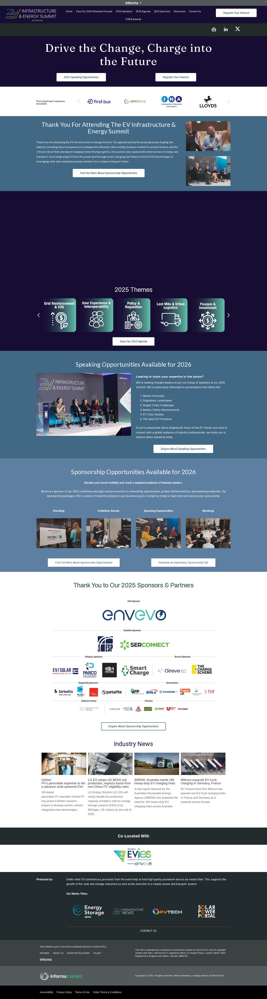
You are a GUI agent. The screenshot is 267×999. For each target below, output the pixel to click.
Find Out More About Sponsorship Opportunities (108, 173)
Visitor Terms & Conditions (107, 992)
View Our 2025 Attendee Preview (94, 11)
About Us (58, 953)
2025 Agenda (143, 11)
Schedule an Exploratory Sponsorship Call (183, 562)
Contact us (195, 11)
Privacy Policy (64, 992)
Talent (97, 953)
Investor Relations (78, 953)
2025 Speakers (124, 11)
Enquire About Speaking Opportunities (183, 448)
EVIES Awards (133, 19)
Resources (179, 11)
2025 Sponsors (162, 11)
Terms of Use (82, 992)
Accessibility (46, 992)
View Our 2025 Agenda (133, 341)
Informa (44, 953)
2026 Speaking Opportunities (81, 77)
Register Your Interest (236, 12)
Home (69, 11)
